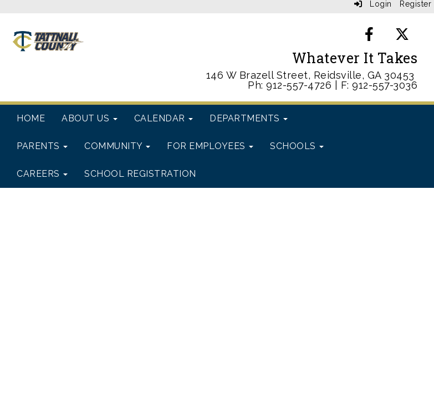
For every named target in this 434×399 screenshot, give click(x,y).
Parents (42, 146)
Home (31, 118)
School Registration (140, 173)
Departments (249, 118)
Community (117, 146)
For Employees (210, 146)
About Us (90, 118)
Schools (297, 146)
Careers (42, 173)
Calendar (163, 118)
